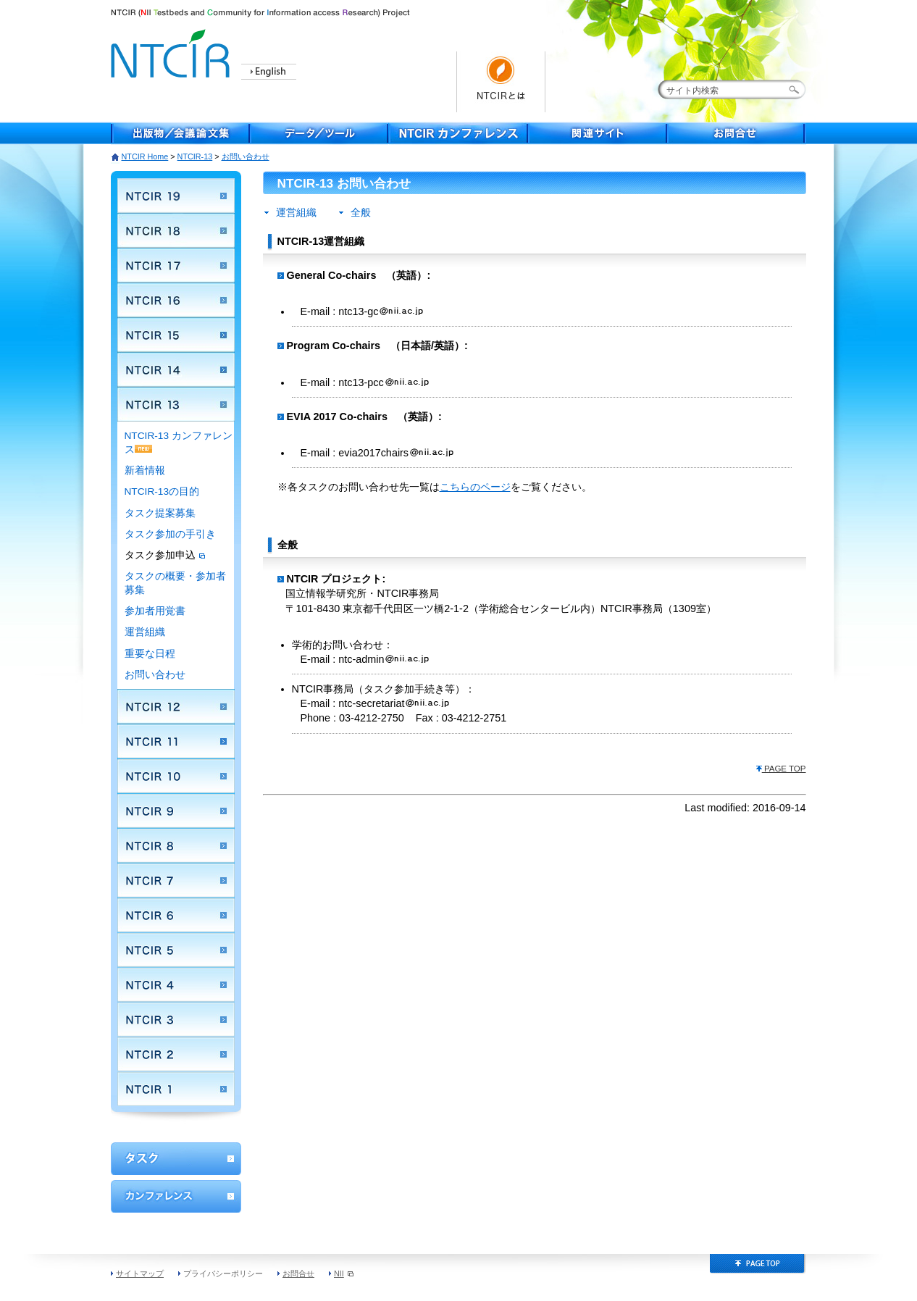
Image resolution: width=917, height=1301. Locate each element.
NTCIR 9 (176, 810)
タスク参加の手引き (170, 534)
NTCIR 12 (176, 706)
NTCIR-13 (195, 156)
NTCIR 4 (176, 984)
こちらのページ (475, 487)
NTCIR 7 (176, 880)
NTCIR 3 (176, 1019)
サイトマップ (140, 1273)
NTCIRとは (500, 81)
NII (343, 1273)
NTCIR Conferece (458, 133)
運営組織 (145, 632)
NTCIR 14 (176, 369)
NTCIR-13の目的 (162, 491)
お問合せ (736, 133)
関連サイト (597, 133)
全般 (361, 212)
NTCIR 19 (176, 195)
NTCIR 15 (176, 334)
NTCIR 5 (176, 949)
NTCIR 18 (176, 230)
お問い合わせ (155, 674)
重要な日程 (150, 653)
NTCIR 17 (176, 265)
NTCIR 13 (176, 404)
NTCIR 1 (176, 1088)
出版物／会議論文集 (180, 133)
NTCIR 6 (176, 915)
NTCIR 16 (176, 300)
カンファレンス (176, 1196)
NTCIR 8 (176, 845)
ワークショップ (176, 1158)
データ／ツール (319, 133)
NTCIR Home (145, 156)
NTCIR (172, 51)
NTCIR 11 (176, 741)
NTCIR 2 (176, 1054)
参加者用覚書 (155, 611)
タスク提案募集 (160, 513)
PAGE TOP (780, 768)
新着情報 (145, 470)
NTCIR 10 (176, 775)
